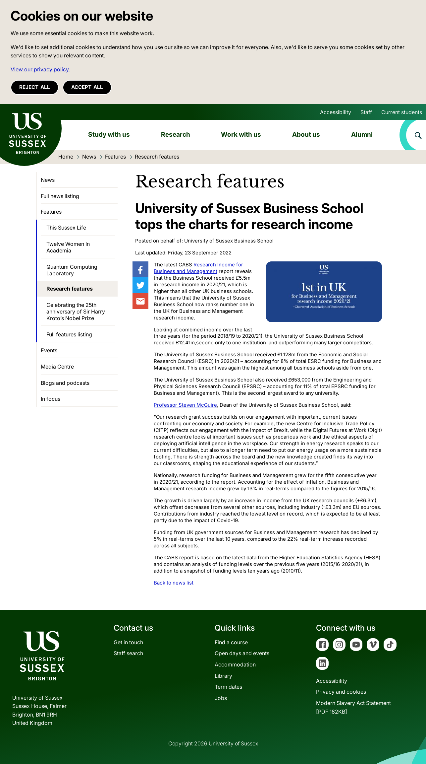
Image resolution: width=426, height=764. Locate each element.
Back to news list (173, 583)
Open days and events (242, 653)
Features (51, 211)
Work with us (241, 134)
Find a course (231, 642)
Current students (401, 112)
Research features (69, 288)
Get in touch (128, 642)
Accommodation (235, 664)
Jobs (221, 698)
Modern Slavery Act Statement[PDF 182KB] (353, 707)
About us (306, 134)
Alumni (362, 134)
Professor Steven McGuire (185, 405)
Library (223, 675)
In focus (50, 398)
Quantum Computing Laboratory (71, 270)
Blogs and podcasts (65, 383)
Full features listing (69, 334)
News (48, 179)
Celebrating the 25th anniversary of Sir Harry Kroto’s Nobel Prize (75, 311)
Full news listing (60, 196)
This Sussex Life (66, 227)
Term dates (228, 686)
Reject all (34, 87)
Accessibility (335, 112)
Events (49, 350)
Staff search (128, 653)
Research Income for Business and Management (198, 267)
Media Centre (57, 366)
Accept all (87, 87)
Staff (366, 112)
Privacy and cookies (341, 691)
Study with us (109, 134)
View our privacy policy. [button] (40, 69)
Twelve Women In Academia (68, 247)
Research (175, 134)
